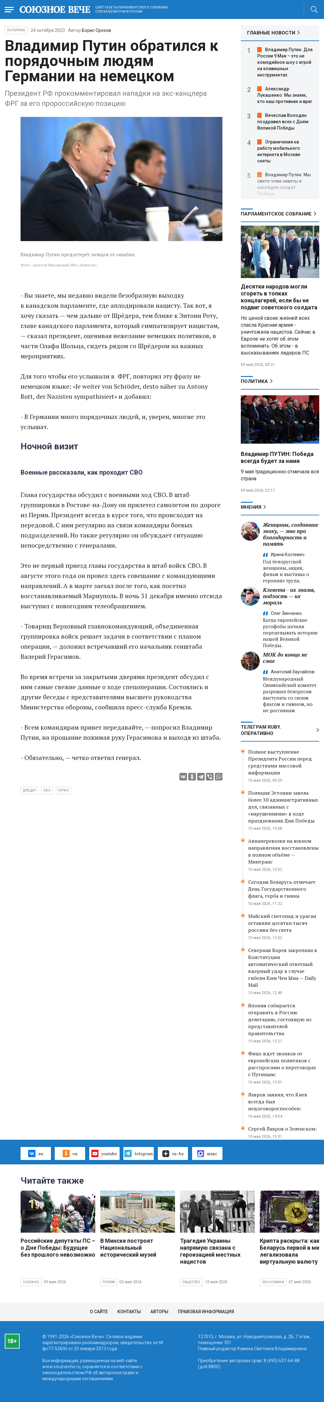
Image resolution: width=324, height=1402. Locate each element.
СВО (47, 790)
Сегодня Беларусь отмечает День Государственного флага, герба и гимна (281, 888)
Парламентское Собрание (276, 214)
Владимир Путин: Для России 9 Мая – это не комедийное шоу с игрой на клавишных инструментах (285, 62)
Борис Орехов (96, 30)
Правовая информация (206, 1311)
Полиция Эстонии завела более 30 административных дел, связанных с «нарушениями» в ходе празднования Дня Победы (283, 806)
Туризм (109, 1282)
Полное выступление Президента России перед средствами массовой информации (280, 762)
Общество (191, 1282)
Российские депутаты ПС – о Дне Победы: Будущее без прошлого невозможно (58, 1247)
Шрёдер (29, 790)
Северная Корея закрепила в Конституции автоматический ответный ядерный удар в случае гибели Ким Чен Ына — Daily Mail (282, 967)
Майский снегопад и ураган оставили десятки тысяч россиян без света (282, 923)
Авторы (159, 1311)
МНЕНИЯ (251, 507)
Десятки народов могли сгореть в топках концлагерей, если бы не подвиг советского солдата (279, 297)
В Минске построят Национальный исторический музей (128, 1247)
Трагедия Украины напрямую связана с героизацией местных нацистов (210, 1251)
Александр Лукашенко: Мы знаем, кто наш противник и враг (284, 95)
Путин (63, 790)
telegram (138, 1153)
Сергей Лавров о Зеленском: (282, 1128)
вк (35, 1153)
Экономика (273, 1282)
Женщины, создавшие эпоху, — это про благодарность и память (290, 534)
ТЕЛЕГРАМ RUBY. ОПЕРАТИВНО (261, 730)
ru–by (173, 1153)
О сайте (99, 1311)
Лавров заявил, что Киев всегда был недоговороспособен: (277, 1101)
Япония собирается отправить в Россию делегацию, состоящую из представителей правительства (279, 1019)
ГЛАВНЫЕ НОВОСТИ (271, 33)
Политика (16, 30)
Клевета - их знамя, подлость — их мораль (289, 596)
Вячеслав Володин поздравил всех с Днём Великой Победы (282, 121)
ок (70, 1153)
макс (207, 1153)
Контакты (129, 1311)
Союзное (31, 1282)
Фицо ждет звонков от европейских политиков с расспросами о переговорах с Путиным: (282, 1064)
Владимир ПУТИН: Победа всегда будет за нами (277, 457)
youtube (104, 1153)
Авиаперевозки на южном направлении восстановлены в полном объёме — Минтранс (283, 851)
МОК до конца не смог (285, 658)
